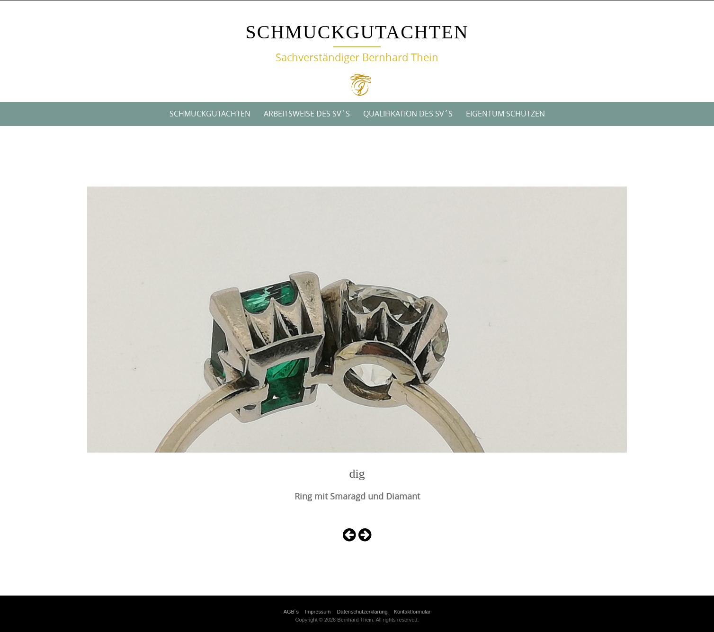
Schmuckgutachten (356, 32)
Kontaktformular (412, 611)
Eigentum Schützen (505, 113)
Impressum (317, 611)
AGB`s (291, 611)
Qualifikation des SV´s (408, 113)
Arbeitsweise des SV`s (307, 113)
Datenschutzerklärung (362, 611)
